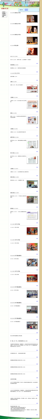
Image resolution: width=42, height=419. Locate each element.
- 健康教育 (26, 9)
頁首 (37, 63)
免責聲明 (27, 418)
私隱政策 (30, 418)
